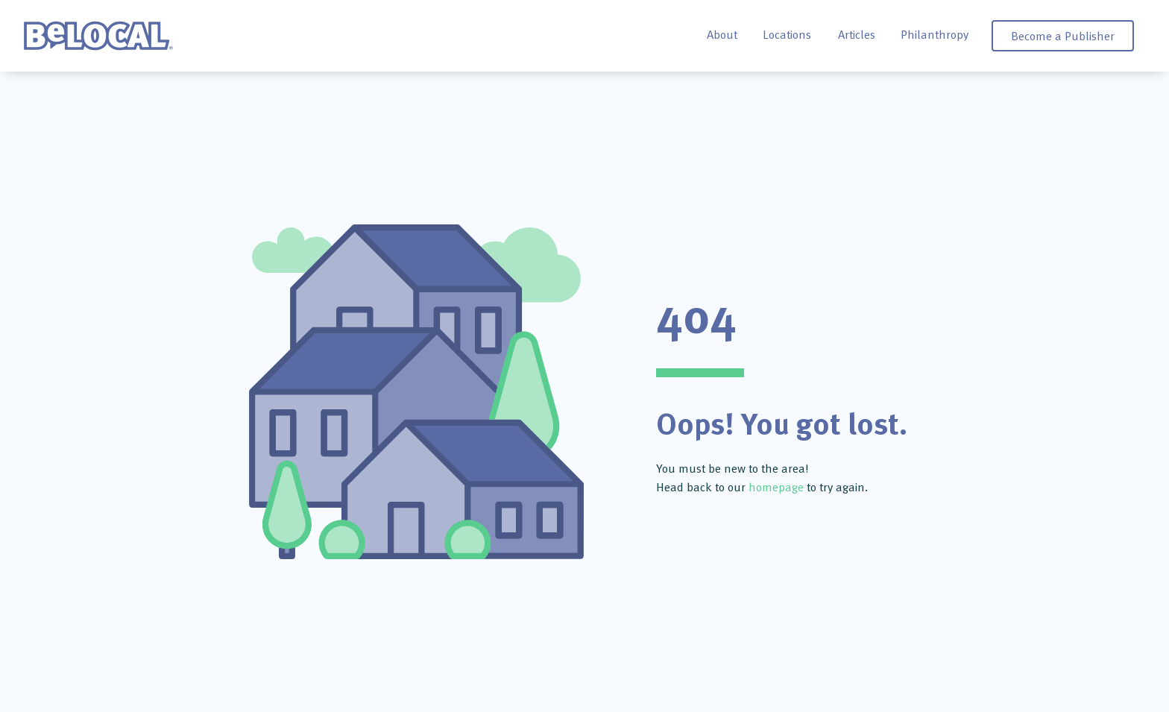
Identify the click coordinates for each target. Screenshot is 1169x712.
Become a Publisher (1063, 36)
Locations (787, 34)
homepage (776, 487)
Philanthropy (934, 34)
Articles (856, 34)
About (722, 34)
